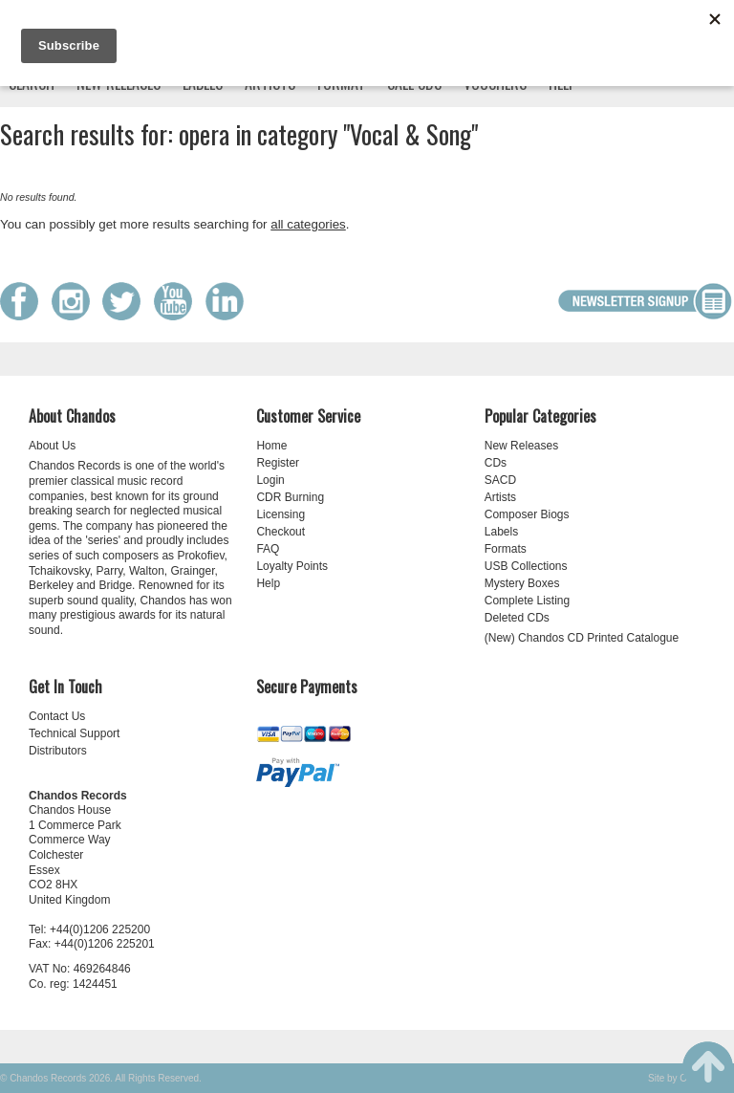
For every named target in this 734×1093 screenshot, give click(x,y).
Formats (506, 549)
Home (271, 445)
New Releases (521, 445)
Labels (501, 531)
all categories (308, 224)
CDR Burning (290, 497)
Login (270, 480)
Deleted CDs (517, 617)
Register (277, 463)
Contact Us (57, 716)
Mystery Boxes (522, 583)
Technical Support (74, 733)
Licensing (280, 514)
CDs (496, 463)
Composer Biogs (527, 514)
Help (268, 583)
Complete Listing (527, 600)
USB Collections (526, 566)
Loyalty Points (292, 566)
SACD (500, 480)
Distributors (58, 750)
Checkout (280, 531)
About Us (52, 445)
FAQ (267, 549)
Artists (500, 497)
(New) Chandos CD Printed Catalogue (582, 638)
